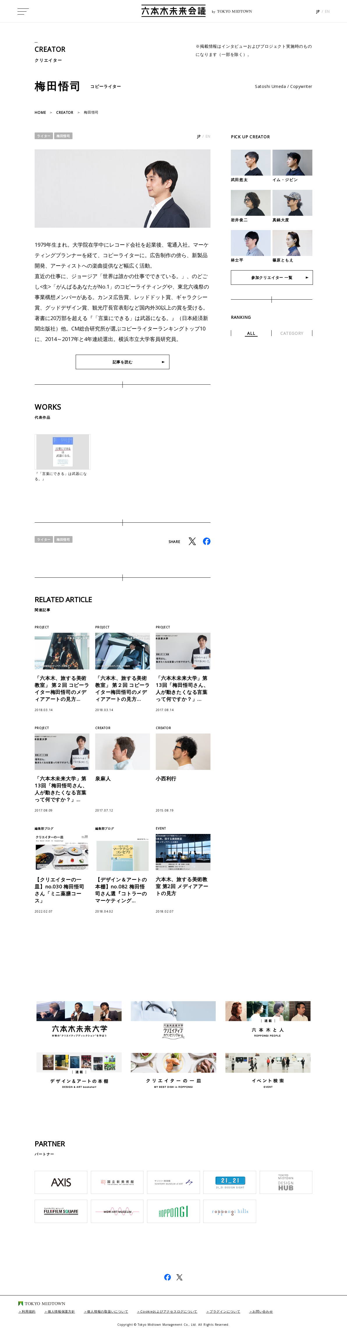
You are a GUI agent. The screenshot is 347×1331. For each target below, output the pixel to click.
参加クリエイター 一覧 (271, 278)
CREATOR (51, 49)
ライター (44, 135)
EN (327, 11)
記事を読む (122, 362)
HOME (40, 112)
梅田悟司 (65, 135)
